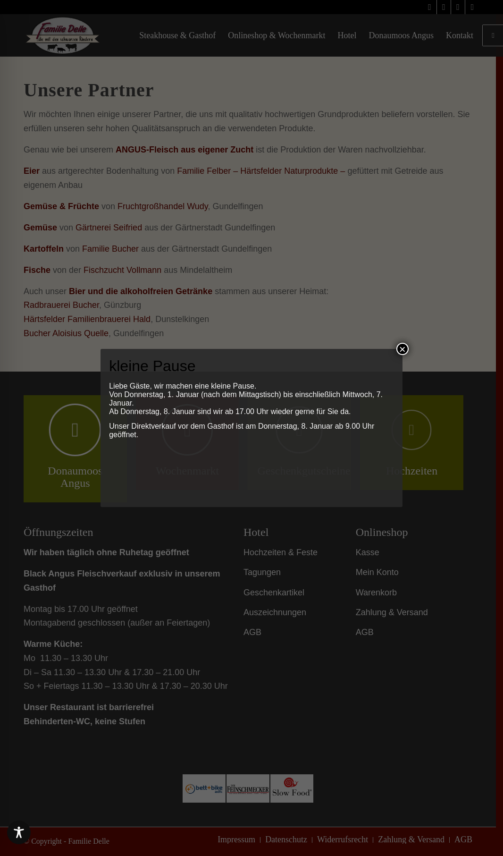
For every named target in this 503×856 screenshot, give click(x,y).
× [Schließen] (402, 349)
